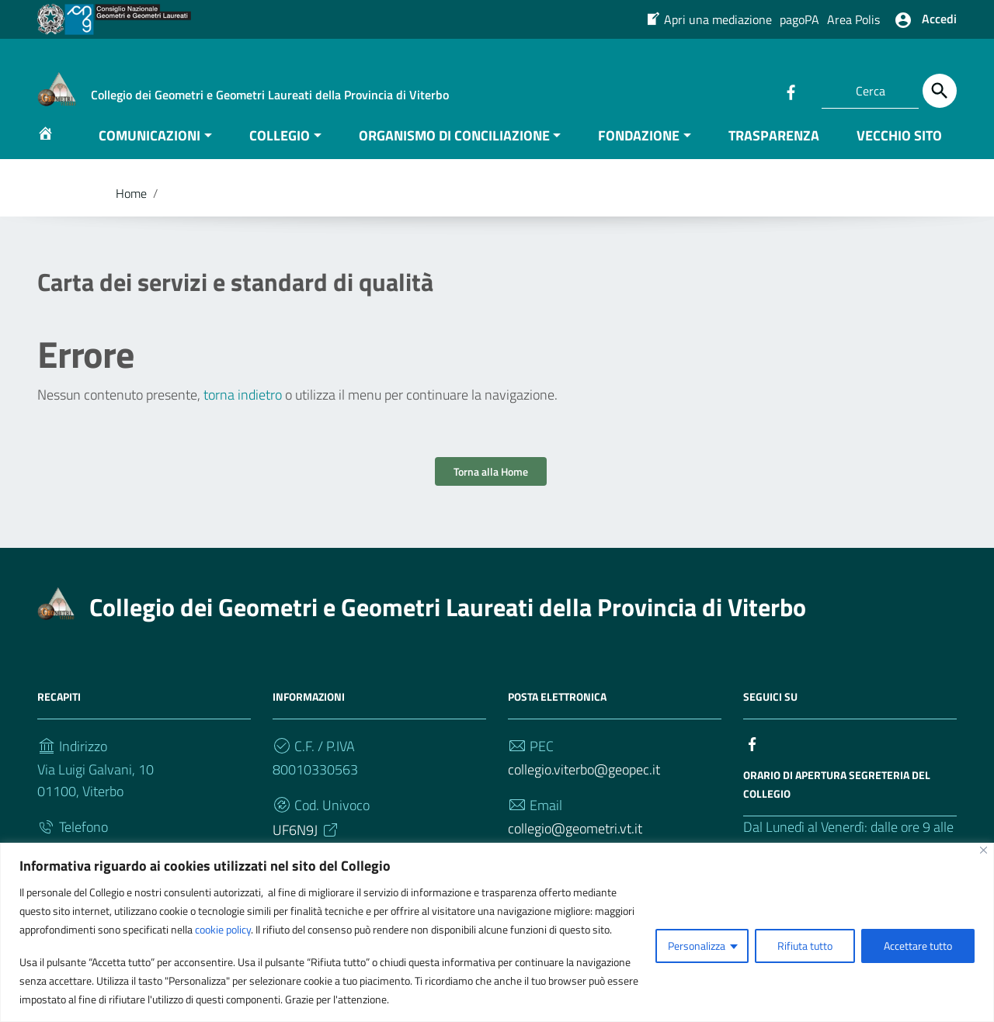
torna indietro (242, 410)
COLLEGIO (279, 150)
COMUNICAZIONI (149, 150)
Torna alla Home (491, 487)
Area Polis (853, 19)
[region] (497, 932)
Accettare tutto (918, 945)
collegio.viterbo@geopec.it (584, 784)
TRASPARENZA (773, 150)
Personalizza (696, 945)
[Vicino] (983, 850)
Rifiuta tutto (804, 945)
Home (131, 208)
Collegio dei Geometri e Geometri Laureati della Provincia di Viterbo (447, 622)
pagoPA (799, 19)
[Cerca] (940, 91)
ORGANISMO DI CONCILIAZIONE (454, 150)
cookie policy (223, 929)
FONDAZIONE (638, 150)
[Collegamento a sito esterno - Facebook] (790, 90)
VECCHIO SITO (899, 150)
